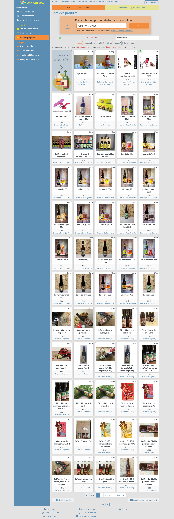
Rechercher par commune (78, 7)
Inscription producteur (87, 516)
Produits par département (143, 500)
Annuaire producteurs (28, 29)
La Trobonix (83, 125)
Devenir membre (25, 46)
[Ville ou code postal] (101, 26)
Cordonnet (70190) (84, 47)
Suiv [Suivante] (118, 495)
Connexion (151, 2)
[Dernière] (123, 495)
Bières (109, 43)
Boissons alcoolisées (114, 47)
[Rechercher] (139, 26)
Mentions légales (50, 513)
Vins (132, 43)
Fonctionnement (25, 15)
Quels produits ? (62, 500)
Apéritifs (101, 43)
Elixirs (126, 43)
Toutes (79, 43)
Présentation (50, 509)
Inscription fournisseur (28, 59)
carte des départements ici (122, 31)
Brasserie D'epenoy (62, 339)
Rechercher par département (132, 7)
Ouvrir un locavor (26, 50)
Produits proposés (26, 37)
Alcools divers (90, 43)
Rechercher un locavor (28, 20)
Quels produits (24, 33)
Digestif (118, 43)
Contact (123, 509)
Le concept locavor (26, 11)
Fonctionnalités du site (28, 55)
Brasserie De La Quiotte (127, 125)
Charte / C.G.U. (50, 516)
